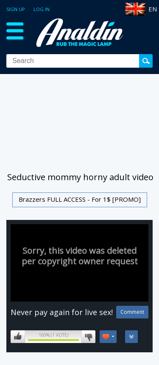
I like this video (18, 336)
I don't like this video (88, 336)
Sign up (15, 9)
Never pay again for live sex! (62, 312)
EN (152, 9)
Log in (41, 9)
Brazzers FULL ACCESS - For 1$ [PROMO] (80, 199)
